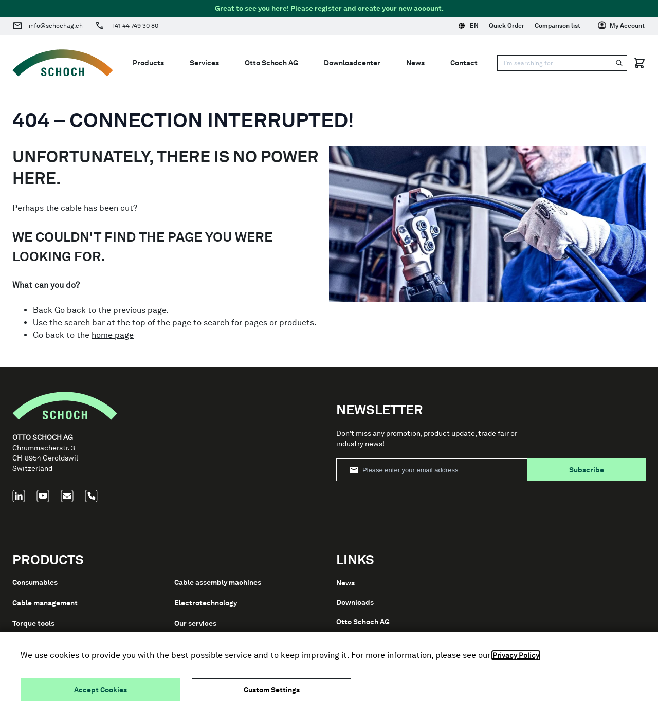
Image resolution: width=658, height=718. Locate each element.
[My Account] (621, 25)
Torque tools (33, 623)
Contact (464, 63)
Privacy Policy (515, 655)
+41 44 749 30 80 (134, 25)
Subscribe (586, 470)
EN (469, 25)
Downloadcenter (352, 63)
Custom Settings (272, 690)
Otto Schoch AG (271, 63)
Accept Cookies (100, 690)
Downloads (355, 602)
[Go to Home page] (62, 63)
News (415, 63)
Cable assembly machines (217, 582)
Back (42, 310)
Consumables (35, 582)
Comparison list (557, 25)
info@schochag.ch (56, 25)
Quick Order (506, 25)
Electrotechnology (205, 603)
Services (204, 63)
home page (113, 335)
